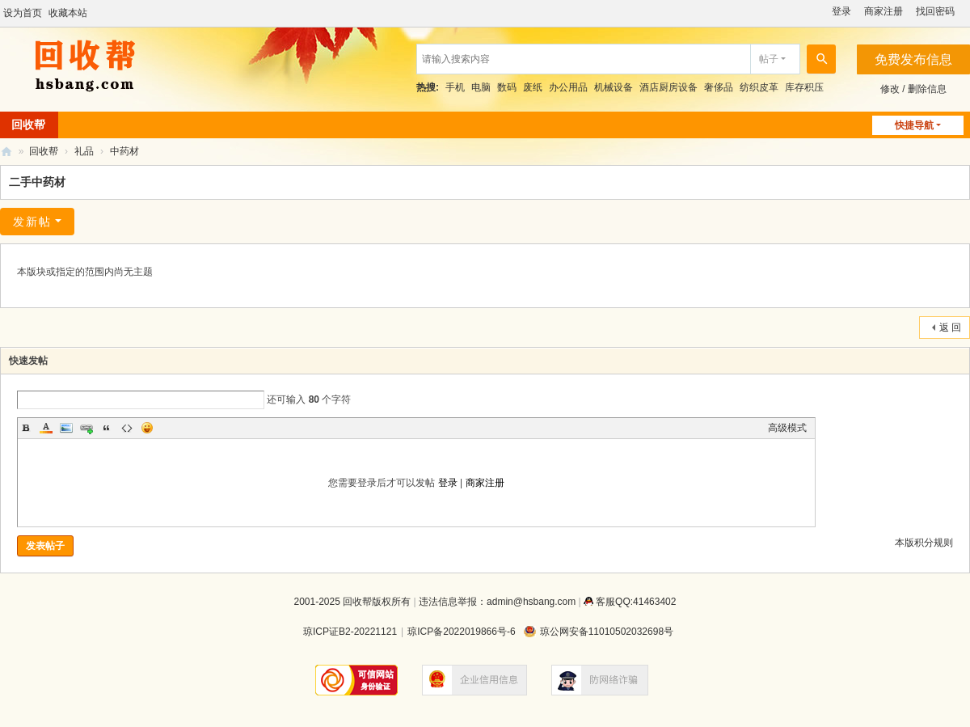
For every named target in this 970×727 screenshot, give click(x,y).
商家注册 (883, 11)
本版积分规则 (924, 542)
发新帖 (32, 221)
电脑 (481, 87)
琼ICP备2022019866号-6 (461, 631)
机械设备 (613, 87)
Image (66, 428)
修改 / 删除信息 (913, 89)
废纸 (532, 87)
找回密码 (935, 11)
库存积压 (804, 87)
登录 (841, 11)
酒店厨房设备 (668, 87)
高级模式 (787, 427)
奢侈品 (718, 87)
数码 (507, 87)
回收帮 (6, 151)
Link (86, 428)
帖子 (768, 59)
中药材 (124, 151)
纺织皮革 (759, 87)
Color (46, 428)
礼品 (84, 151)
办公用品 (568, 87)
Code (127, 428)
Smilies (147, 428)
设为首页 (22, 13)
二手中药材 (37, 181)
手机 (455, 87)
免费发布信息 (913, 59)
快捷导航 (914, 125)
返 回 (950, 327)
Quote (107, 428)
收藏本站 (67, 13)
